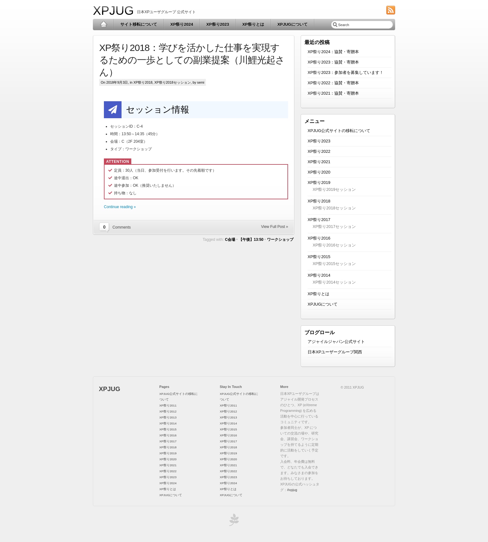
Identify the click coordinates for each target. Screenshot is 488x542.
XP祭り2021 (319, 161)
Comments (121, 227)
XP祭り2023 (217, 24)
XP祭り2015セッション (334, 263)
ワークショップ (280, 239)
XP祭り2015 (319, 256)
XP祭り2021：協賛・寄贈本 (333, 93)
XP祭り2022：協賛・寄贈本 (333, 82)
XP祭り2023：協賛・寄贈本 (333, 62)
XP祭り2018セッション (172, 82)
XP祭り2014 (319, 275)
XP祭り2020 (319, 172)
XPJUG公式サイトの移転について (339, 130)
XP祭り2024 (181, 24)
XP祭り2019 (319, 182)
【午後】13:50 (251, 239)
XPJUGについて (292, 24)
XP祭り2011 (168, 405)
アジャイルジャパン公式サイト (336, 341)
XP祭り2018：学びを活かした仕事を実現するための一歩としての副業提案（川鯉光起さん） (192, 59)
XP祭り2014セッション (334, 282)
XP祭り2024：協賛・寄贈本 (333, 51)
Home (103, 24)
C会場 (230, 239)
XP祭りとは (253, 24)
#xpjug (292, 490)
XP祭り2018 (142, 82)
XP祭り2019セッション (334, 189)
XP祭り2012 (168, 411)
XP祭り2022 (319, 151)
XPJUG (113, 10)
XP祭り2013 (168, 417)
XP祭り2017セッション (334, 226)
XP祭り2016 (319, 238)
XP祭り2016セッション (334, 245)
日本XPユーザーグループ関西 (335, 352)
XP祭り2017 (319, 219)
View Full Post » (274, 226)
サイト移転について (138, 24)
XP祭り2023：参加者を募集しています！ (345, 72)
